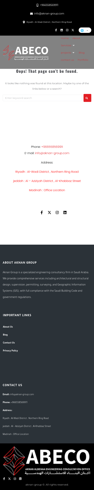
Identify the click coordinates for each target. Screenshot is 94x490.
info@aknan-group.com (22, 395)
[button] (68, 45)
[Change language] (85, 30)
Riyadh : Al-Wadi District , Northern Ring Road (47, 172)
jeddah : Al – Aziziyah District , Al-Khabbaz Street (47, 181)
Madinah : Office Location (47, 190)
